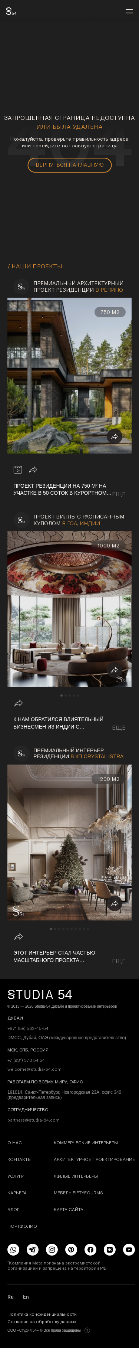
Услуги (15, 1176)
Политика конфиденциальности (42, 1314)
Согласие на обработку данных (41, 1321)
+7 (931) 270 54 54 (26, 1060)
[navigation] (61, 695)
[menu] (129, 11)
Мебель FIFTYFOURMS (78, 1192)
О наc (14, 1142)
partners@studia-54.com (33, 1120)
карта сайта (68, 1209)
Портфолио (22, 1226)
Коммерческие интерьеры (86, 1142)
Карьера (17, 1192)
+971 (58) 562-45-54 (28, 1028)
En (26, 1296)
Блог (13, 1209)
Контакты (19, 1159)
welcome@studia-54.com (34, 1069)
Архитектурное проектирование (94, 1159)
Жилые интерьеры (76, 1176)
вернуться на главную (70, 164)
